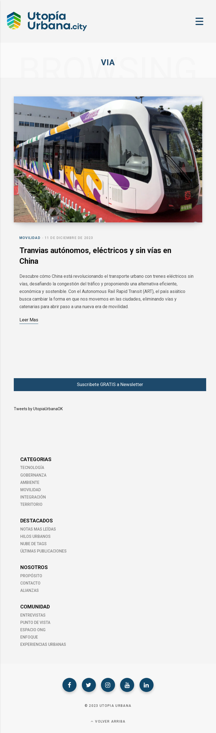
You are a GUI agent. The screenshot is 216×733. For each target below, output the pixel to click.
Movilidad (29, 238)
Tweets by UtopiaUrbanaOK (38, 409)
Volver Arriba (108, 721)
